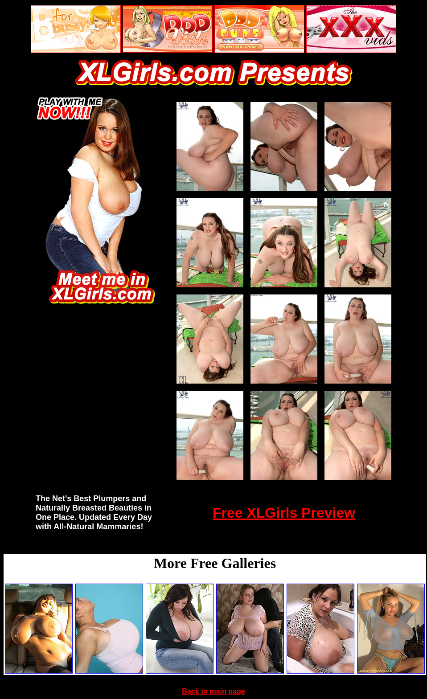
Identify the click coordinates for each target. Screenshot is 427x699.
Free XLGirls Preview (284, 513)
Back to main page (213, 691)
